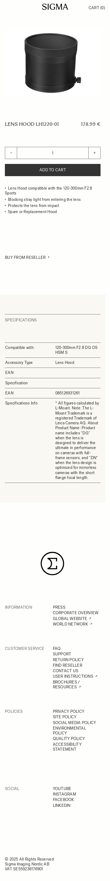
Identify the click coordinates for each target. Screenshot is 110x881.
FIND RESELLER (67, 665)
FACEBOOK (63, 799)
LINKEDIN (62, 805)
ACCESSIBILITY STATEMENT (67, 747)
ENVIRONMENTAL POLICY (69, 730)
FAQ (57, 648)
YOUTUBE (62, 788)
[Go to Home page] (55, 7)
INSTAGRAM (64, 794)
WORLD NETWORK (70, 624)
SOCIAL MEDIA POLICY (74, 722)
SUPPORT (62, 654)
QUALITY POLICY (69, 738)
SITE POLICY (65, 717)
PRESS (59, 607)
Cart (97, 7)
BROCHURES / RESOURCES (66, 684)
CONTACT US (66, 671)
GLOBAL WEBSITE (70, 618)
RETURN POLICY (68, 660)
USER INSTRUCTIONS (73, 676)
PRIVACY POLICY (69, 711)
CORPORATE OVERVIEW (76, 613)
